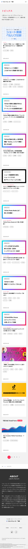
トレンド (6, 87)
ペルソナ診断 (7, 50)
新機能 (17, 156)
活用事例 (12, 122)
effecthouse (12, 334)
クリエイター (7, 369)
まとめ (12, 298)
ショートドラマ (18, 191)
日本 (20, 369)
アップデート (7, 405)
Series (6, 158)
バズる (17, 87)
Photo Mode (7, 227)
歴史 (12, 87)
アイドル (6, 301)
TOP (3, 466)
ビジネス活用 (7, 440)
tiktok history (21, 84)
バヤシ (11, 262)
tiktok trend (7, 90)
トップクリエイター (19, 262)
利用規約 (6, 528)
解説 (5, 334)
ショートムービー (8, 191)
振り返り (6, 84)
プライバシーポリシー (14, 528)
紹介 (5, 262)
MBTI (14, 50)
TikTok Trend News (17, 440)
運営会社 (22, 528)
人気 (17, 298)
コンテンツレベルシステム (10, 408)
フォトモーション (8, 124)
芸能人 (6, 372)
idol (22, 298)
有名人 (14, 369)
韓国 (12, 301)
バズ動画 (13, 84)
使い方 (12, 156)
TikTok (6, 122)
